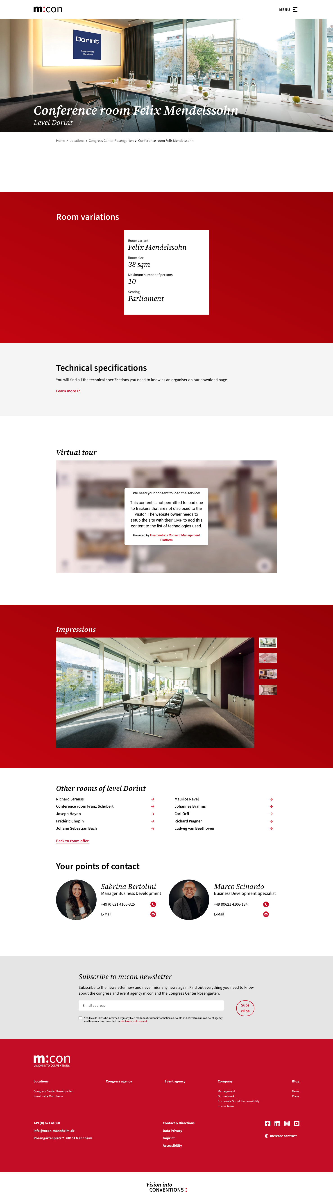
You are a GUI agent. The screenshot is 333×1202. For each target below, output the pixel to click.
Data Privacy (172, 1130)
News (295, 1091)
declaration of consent (134, 1021)
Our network (226, 1096)
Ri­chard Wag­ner (223, 821)
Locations (77, 140)
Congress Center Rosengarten (111, 140)
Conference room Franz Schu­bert (105, 806)
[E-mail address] (151, 1005)
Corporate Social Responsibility (239, 1101)
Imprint (169, 1138)
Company (225, 1081)
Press (295, 1096)
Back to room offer (72, 841)
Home (60, 140)
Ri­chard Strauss (105, 799)
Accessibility (172, 1145)
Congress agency (119, 1081)
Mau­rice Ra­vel (223, 799)
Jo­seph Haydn (105, 814)
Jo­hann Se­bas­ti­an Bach (105, 828)
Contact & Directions (179, 1123)
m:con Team (226, 1106)
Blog (295, 1081)
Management (226, 1091)
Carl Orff (223, 814)
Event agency (175, 1081)
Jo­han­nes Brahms (223, 806)
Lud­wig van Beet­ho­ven (223, 828)
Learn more (66, 391)
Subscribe (245, 1008)
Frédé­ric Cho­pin (105, 821)
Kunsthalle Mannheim (48, 1096)
